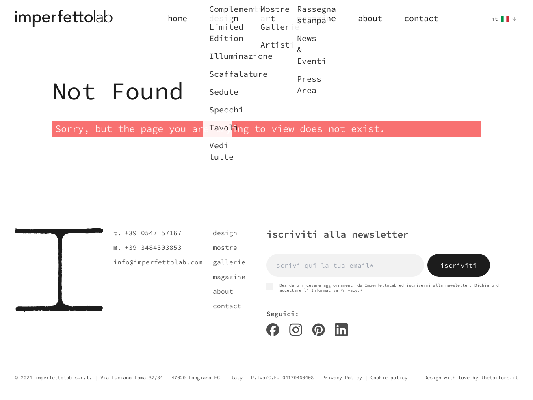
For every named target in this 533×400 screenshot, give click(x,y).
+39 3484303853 (153, 247)
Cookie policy (388, 377)
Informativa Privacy (334, 290)
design (225, 233)
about (223, 291)
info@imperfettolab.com (158, 262)
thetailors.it (499, 377)
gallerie (229, 262)
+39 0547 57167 (153, 233)
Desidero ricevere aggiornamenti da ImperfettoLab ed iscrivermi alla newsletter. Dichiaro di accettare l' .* (383, 288)
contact (227, 306)
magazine (229, 276)
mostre (225, 247)
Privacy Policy (342, 377)
